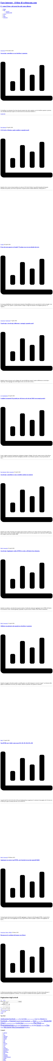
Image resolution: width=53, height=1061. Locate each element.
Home (4, 9)
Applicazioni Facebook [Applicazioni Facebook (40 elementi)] (8, 1019)
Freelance (5, 1054)
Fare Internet (3, 127)
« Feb (2, 1013)
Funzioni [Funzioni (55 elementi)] (13, 1021)
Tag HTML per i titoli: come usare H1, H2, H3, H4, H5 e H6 (17, 743)
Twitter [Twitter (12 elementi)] (2, 1027)
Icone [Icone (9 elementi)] (40, 1021)
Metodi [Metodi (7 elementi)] (29, 1023)
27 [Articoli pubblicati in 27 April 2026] (1, 1011)
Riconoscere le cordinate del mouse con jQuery (13, 935)
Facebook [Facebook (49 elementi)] (4, 1021)
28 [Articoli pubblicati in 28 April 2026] (2, 1011)
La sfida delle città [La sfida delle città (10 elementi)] (9, 1023)
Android (5, 1037)
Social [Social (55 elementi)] (38, 1025)
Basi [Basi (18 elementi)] (20, 1019)
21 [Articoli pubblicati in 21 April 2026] (2, 1010)
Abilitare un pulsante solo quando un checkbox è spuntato (16, 626)
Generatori (5, 1055)
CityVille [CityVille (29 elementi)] (24, 1019)
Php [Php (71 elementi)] (34, 1023)
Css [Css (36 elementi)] (36, 1019)
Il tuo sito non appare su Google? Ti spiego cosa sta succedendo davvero (20, 247)
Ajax (4, 1035)
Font (4, 1053)
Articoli (7, 11)
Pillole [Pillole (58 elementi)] (39, 1023)
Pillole (10, 932)
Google (2, 244)
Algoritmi (5, 1036)
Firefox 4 (5, 1051)
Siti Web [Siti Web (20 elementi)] (34, 1025)
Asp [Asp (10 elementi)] (18, 1019)
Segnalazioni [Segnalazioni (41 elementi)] (24, 1025)
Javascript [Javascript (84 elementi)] (48, 1021)
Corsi (4, 1045)
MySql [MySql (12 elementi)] (32, 1023)
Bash (4, 1042)
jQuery (4, 14)
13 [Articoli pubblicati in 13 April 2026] (1, 1008)
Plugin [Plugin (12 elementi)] (43, 1023)
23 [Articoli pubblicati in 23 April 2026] (5, 1010)
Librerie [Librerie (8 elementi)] (14, 1023)
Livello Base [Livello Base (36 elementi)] (19, 1023)
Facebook (5, 1048)
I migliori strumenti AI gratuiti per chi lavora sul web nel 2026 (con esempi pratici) (23, 398)
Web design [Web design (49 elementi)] (8, 1027)
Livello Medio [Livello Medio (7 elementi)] (26, 1023)
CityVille (5, 1043)
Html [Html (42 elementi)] (34, 1021)
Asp (4, 1041)
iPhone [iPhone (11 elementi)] (42, 1021)
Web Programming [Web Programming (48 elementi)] (18, 1027)
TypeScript (7, 320)
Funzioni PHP (9, 12)
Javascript (5, 17)
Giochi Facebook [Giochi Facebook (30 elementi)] (25, 1021)
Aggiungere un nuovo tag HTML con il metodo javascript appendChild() (20, 860)
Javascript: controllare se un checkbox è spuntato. (14, 53)
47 (4, 1000)
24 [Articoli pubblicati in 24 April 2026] (6, 1010)
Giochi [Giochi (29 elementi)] (18, 1021)
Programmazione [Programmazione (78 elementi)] (7, 1025)
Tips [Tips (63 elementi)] (47, 1025)
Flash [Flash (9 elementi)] (8, 1021)
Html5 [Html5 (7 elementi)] (37, 1021)
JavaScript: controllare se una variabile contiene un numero (17, 474)
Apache (5, 1038)
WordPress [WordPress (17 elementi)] (27, 1027)
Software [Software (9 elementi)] (42, 1025)
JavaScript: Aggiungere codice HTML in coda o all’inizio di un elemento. (20, 551)
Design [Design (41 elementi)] (42, 1019)
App (4, 1040)
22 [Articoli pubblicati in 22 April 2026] (4, 1010)
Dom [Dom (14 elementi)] (46, 1019)
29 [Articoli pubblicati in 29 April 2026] (4, 1011)
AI (1, 395)
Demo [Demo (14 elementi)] (38, 1019)
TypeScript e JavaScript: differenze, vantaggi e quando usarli (17, 323)
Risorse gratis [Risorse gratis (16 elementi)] (17, 1025)
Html (4, 16)
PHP (4, 10)
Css (4, 15)
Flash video (5, 1052)
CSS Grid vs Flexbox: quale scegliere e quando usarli (15, 130)
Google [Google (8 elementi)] (31, 1021)
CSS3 (4, 1047)
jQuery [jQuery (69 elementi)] (3, 1023)
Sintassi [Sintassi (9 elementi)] (30, 1025)
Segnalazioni (5, 395)
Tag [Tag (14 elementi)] (45, 1025)
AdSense (5, 1032)
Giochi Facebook (7, 1057)
